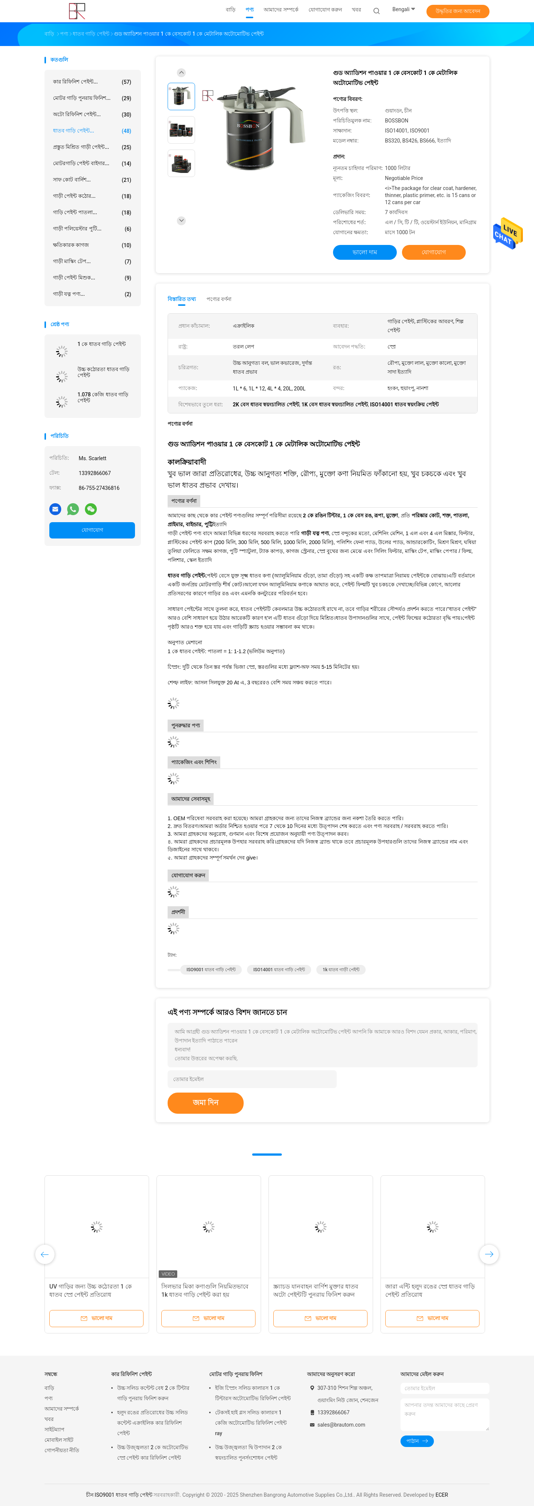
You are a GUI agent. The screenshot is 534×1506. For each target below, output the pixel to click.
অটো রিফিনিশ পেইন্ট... (92, 114)
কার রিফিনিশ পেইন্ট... (92, 82)
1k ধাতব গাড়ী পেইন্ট (341, 969)
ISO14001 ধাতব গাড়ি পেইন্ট (279, 969)
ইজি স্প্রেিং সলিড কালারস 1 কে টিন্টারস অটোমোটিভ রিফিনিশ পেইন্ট (253, 1393)
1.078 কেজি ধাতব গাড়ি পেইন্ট (103, 397)
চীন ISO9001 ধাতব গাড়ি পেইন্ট (119, 1495)
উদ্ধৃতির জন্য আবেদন (458, 11)
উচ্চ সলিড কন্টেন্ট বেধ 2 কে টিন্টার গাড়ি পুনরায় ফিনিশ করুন (153, 1393)
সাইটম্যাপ (54, 1430)
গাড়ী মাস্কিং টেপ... (92, 261)
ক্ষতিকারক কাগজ (92, 245)
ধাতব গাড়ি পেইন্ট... (92, 131)
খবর (49, 1419)
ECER (441, 1495)
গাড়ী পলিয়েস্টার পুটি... (92, 229)
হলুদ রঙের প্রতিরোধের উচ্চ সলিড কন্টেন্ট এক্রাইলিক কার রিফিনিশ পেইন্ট (152, 1423)
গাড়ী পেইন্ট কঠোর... (92, 196)
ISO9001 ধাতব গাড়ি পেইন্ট (211, 969)
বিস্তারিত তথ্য (182, 299)
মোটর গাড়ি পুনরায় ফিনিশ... (92, 98)
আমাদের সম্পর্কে (61, 1409)
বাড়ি (49, 1388)
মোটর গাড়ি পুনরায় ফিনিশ (235, 1374)
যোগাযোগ (92, 530)
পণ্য (48, 1398)
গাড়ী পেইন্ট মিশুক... (92, 278)
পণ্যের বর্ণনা (219, 299)
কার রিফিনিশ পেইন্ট (131, 1374)
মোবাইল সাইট (58, 1440)
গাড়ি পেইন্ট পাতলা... (92, 212)
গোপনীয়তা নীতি (61, 1450)
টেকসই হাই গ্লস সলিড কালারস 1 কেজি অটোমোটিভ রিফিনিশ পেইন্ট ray (251, 1423)
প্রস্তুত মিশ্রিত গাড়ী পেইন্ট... (92, 147)
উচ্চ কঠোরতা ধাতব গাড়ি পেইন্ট (103, 372)
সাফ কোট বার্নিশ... (92, 180)
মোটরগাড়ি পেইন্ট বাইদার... (92, 163)
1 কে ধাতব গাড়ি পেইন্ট (102, 344)
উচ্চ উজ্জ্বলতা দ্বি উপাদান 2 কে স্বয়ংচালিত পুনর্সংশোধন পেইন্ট (248, 1452)
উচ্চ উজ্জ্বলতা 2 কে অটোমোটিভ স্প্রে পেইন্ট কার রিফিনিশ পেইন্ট (152, 1452)
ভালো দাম (365, 252)
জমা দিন (205, 1102)
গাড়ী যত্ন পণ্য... (92, 294)
